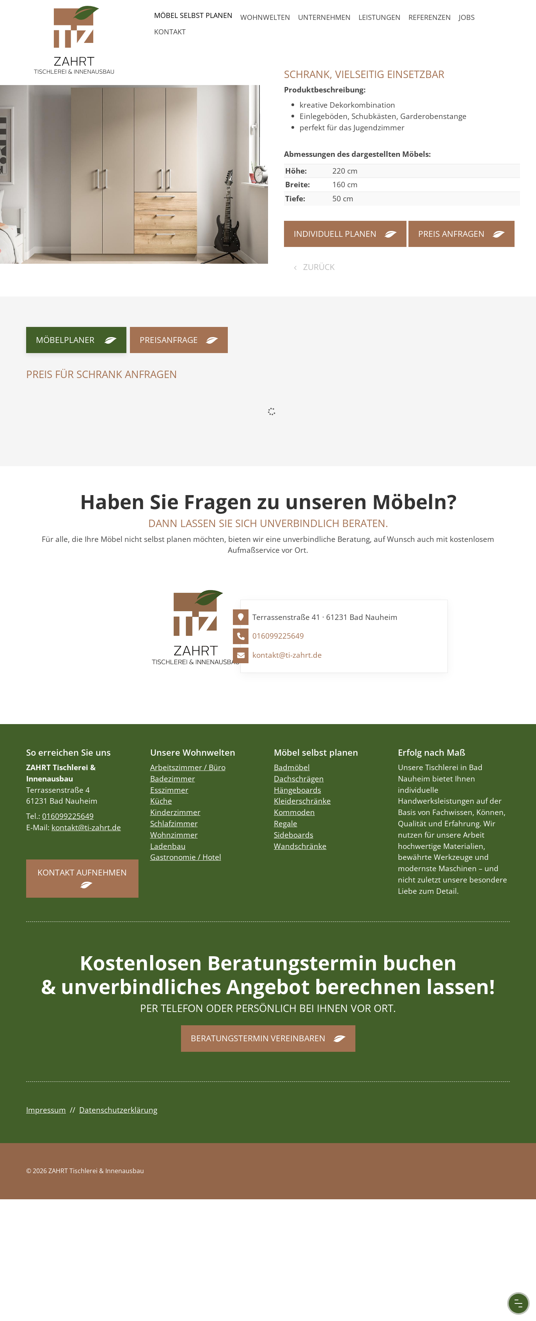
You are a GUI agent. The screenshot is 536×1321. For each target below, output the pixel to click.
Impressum (46, 1109)
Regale (285, 823)
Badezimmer (172, 778)
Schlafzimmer (174, 823)
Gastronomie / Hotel (185, 857)
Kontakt (170, 31)
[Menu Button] (518, 1303)
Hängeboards (297, 790)
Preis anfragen (451, 233)
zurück (318, 266)
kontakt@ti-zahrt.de (287, 655)
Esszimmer (169, 790)
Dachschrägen (299, 778)
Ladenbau (168, 846)
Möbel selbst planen (193, 15)
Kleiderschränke (302, 800)
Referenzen (429, 17)
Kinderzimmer (175, 812)
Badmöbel (292, 767)
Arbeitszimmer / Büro (187, 767)
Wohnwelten (265, 17)
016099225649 (278, 635)
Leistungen (380, 17)
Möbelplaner (65, 339)
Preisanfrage (169, 339)
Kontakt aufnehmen (82, 872)
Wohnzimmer (174, 834)
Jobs (467, 17)
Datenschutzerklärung (118, 1109)
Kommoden (294, 812)
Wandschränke (300, 846)
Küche (161, 800)
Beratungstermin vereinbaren (258, 1038)
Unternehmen (324, 17)
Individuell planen (335, 233)
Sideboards (293, 834)
